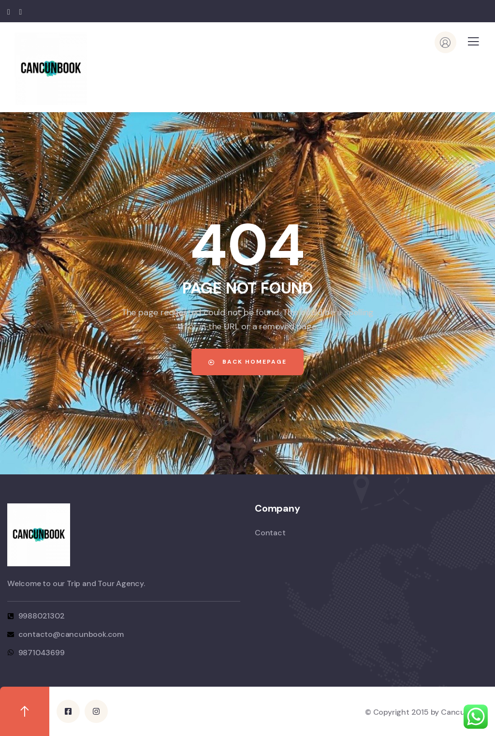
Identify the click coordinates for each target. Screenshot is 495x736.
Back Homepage (247, 362)
